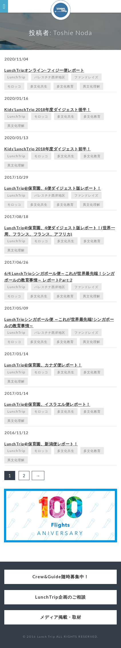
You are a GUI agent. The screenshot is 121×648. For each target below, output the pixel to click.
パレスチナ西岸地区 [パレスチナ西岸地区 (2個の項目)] (49, 77)
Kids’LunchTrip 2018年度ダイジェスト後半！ (47, 109)
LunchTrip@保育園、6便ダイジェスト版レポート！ (52, 188)
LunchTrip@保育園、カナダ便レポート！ (43, 364)
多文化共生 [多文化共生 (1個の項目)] (38, 86)
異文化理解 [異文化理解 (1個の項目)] (91, 86)
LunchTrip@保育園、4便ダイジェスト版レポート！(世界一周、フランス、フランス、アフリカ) (59, 230)
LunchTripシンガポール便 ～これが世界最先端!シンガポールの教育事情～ (59, 322)
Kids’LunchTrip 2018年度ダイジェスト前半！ (47, 148)
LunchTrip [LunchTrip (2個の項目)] (16, 77)
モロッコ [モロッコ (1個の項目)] (14, 86)
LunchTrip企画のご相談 (60, 597)
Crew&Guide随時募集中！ (60, 576)
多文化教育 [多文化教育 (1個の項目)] (65, 86)
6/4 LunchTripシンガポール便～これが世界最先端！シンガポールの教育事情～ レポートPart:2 (59, 276)
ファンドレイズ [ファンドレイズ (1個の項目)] (86, 77)
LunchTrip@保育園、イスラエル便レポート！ (47, 404)
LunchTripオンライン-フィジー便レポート (44, 70)
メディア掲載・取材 (60, 617)
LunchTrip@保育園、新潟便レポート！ (41, 443)
